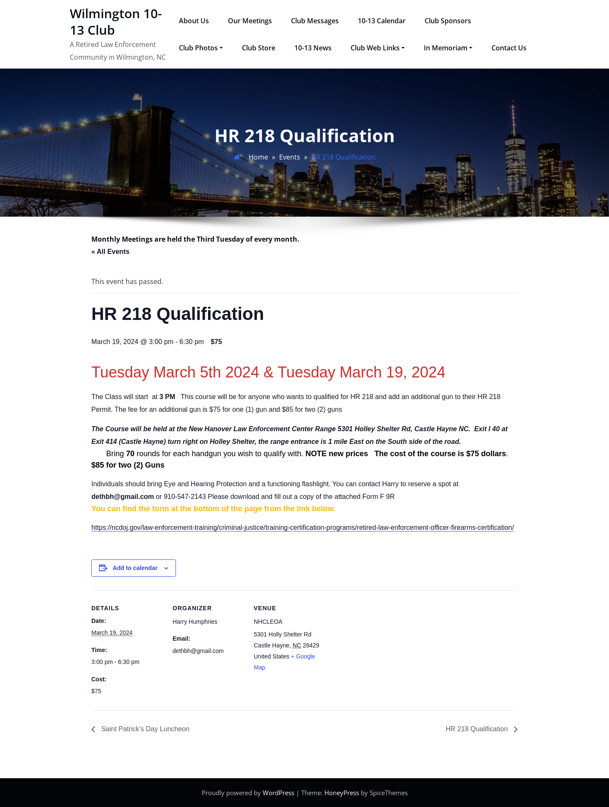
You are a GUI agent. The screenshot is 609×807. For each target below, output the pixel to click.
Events (289, 157)
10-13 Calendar (382, 20)
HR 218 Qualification (478, 729)
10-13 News (313, 47)
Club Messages (315, 20)
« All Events (110, 251)
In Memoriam (448, 47)
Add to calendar (135, 568)
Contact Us (509, 47)
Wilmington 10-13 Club (116, 22)
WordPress (278, 792)
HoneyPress (341, 792)
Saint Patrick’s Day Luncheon (144, 729)
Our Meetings (250, 20)
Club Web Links (378, 47)
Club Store (258, 47)
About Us (194, 20)
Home (258, 157)
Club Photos (201, 47)
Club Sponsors (448, 20)
